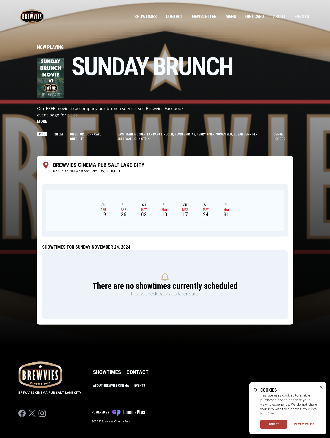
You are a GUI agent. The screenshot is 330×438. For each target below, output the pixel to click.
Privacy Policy (304, 424)
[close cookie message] (321, 387)
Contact (174, 16)
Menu (231, 16)
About (279, 16)
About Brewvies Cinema (111, 385)
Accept (274, 424)
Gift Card (254, 16)
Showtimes (145, 16)
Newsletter (204, 16)
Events (301, 16)
